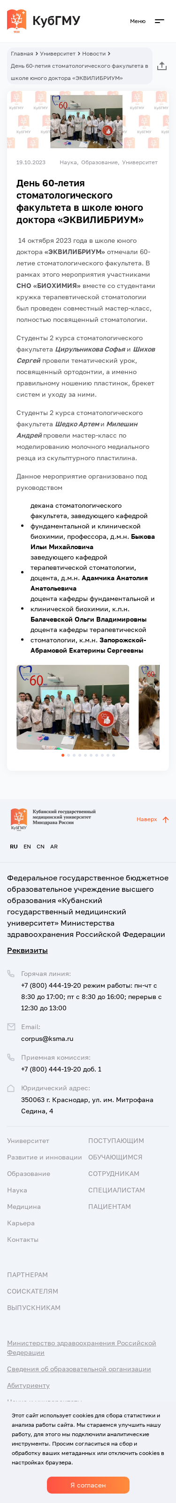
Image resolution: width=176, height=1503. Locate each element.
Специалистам (116, 1190)
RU (14, 846)
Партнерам (27, 1275)
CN (41, 846)
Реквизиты (27, 950)
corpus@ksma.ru (47, 1038)
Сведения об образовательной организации (79, 1369)
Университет (58, 53)
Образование (28, 1173)
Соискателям (32, 1291)
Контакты (22, 1239)
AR (54, 846)
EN (27, 846)
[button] (62, 755)
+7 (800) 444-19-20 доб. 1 (61, 1069)
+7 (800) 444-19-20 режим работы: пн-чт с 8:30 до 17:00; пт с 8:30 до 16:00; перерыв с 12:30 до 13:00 (91, 996)
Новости (94, 53)
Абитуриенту (28, 1385)
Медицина (24, 1206)
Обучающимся (115, 1157)
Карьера (21, 1223)
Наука (17, 1190)
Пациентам (109, 1206)
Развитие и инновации (44, 1157)
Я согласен (88, 1485)
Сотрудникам (113, 1173)
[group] (72, 707)
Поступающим (116, 1140)
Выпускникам (34, 1307)
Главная (22, 53)
